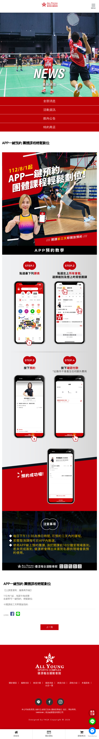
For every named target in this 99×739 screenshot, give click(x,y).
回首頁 (16, 733)
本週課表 (86, 683)
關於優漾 (13, 683)
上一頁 (49, 627)
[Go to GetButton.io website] (92, 736)
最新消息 (49, 683)
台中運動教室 (57, 646)
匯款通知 (48, 733)
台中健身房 (28, 646)
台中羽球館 (70, 646)
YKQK (47, 720)
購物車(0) (81, 733)
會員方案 (37, 683)
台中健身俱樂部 (42, 646)
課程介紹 (73, 683)
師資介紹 (61, 683)
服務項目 (25, 683)
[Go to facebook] (92, 730)
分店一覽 (49, 685)
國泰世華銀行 (56, 709)
